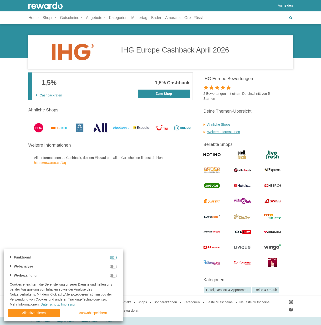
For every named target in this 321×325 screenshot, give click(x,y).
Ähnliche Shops (218, 124)
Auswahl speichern (93, 313)
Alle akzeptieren (34, 313)
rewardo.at (130, 310)
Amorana (173, 18)
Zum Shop (164, 94)
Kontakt (125, 302)
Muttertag (139, 18)
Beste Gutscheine (219, 302)
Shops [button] (47, 18)
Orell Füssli (194, 18)
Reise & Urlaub (266, 290)
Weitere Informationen (223, 132)
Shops (142, 302)
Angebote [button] (94, 18)
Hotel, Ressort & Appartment (227, 290)
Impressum (69, 304)
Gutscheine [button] (69, 18)
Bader (156, 18)
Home (34, 18)
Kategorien (118, 18)
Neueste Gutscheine (254, 302)
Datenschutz (50, 304)
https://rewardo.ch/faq (50, 163)
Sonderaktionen (165, 302)
